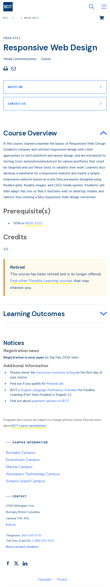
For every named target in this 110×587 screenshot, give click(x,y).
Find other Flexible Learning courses (41, 280)
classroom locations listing (55, 372)
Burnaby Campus (20, 452)
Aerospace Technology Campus (33, 473)
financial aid (55, 383)
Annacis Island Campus (25, 481)
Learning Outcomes (34, 314)
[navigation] (10, 6)
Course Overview (30, 133)
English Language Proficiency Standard (49, 390)
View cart (104, 17)
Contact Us (17, 103)
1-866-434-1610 (43, 541)
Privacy (62, 579)
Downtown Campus (23, 459)
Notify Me (15, 87)
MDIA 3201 (34, 223)
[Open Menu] (103, 6)
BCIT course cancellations (29, 426)
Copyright (45, 579)
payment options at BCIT (50, 401)
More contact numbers (22, 547)
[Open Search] (91, 6)
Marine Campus (19, 466)
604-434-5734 (31, 535)
